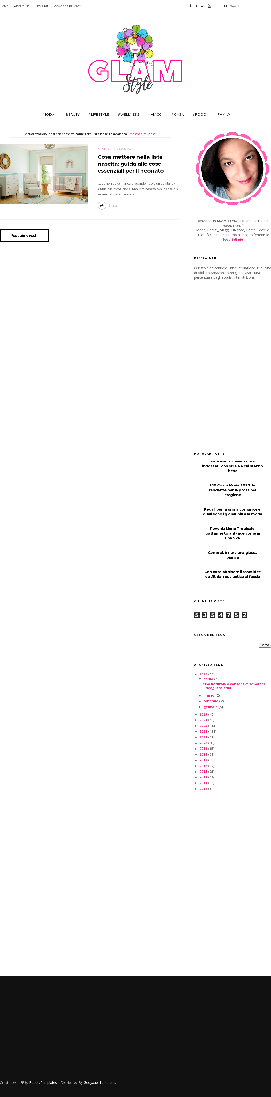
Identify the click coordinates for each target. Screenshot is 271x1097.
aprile (208, 679)
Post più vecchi (24, 236)
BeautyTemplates (43, 1082)
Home (4, 6)
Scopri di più (232, 239)
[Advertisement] (225, 364)
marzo (209, 695)
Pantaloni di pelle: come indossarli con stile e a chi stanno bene (232, 466)
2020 (204, 743)
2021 (204, 737)
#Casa (178, 114)
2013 (204, 783)
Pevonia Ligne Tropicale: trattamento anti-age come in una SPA (232, 533)
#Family (222, 114)
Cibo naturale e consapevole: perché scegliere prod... (234, 686)
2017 (204, 760)
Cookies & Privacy (67, 6)
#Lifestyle (99, 114)
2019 (204, 748)
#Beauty (71, 114)
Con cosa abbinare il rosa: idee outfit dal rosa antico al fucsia (232, 574)
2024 (204, 720)
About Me (21, 6)
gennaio (210, 707)
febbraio (211, 701)
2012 (204, 788)
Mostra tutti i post (142, 134)
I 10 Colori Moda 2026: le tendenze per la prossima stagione (232, 490)
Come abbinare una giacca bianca (232, 555)
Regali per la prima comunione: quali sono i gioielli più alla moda (232, 511)
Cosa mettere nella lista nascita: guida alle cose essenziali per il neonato (131, 164)
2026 (204, 674)
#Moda (47, 114)
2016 (204, 765)
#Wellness (129, 114)
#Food (199, 114)
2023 (204, 725)
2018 (204, 754)
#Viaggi (155, 114)
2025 (204, 714)
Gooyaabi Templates (100, 1082)
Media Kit (41, 6)
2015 (204, 771)
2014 (204, 777)
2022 (204, 731)
